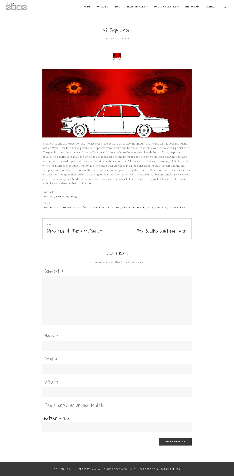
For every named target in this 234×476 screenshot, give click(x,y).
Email (50, 359)
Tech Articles (136, 6)
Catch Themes (170, 469)
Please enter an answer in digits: (74, 405)
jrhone (126, 39)
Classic (78, 207)
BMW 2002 (48, 196)
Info (117, 6)
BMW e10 (68, 207)
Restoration (62, 196)
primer (132, 207)
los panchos (108, 207)
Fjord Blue (94, 207)
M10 (118, 207)
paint (124, 207)
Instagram (192, 6)
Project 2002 (88, 469)
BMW (45, 207)
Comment (54, 271)
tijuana (172, 207)
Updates (102, 6)
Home (87, 6)
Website (51, 382)
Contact (211, 6)
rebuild (141, 207)
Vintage (74, 196)
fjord (85, 207)
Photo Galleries (165, 6)
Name (51, 336)
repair (150, 207)
